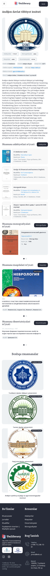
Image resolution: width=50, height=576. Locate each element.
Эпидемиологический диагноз (33, 232)
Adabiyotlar (42, 144)
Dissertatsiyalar (41, 323)
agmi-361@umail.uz (19, 71)
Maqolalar (42, 265)
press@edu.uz (36, 554)
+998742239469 (17, 68)
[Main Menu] (4, 3)
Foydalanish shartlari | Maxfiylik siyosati (11, 527)
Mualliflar (5, 523)
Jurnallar (5, 519)
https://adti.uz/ (35, 68)
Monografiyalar (41, 225)
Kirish (43, 4)
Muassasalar (7, 516)
